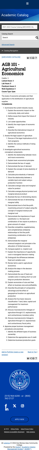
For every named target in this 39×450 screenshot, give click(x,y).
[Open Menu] (27, 3)
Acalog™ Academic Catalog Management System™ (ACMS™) (21, 448)
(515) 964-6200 (12, 396)
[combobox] (19, 27)
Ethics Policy (15, 429)
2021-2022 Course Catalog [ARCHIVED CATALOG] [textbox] (20, 27)
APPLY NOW (19, 419)
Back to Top (32, 352)
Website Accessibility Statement (14, 432)
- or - (22, 396)
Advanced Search (8, 45)
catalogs (7, 443)
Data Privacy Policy (27, 429)
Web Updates (30, 432)
